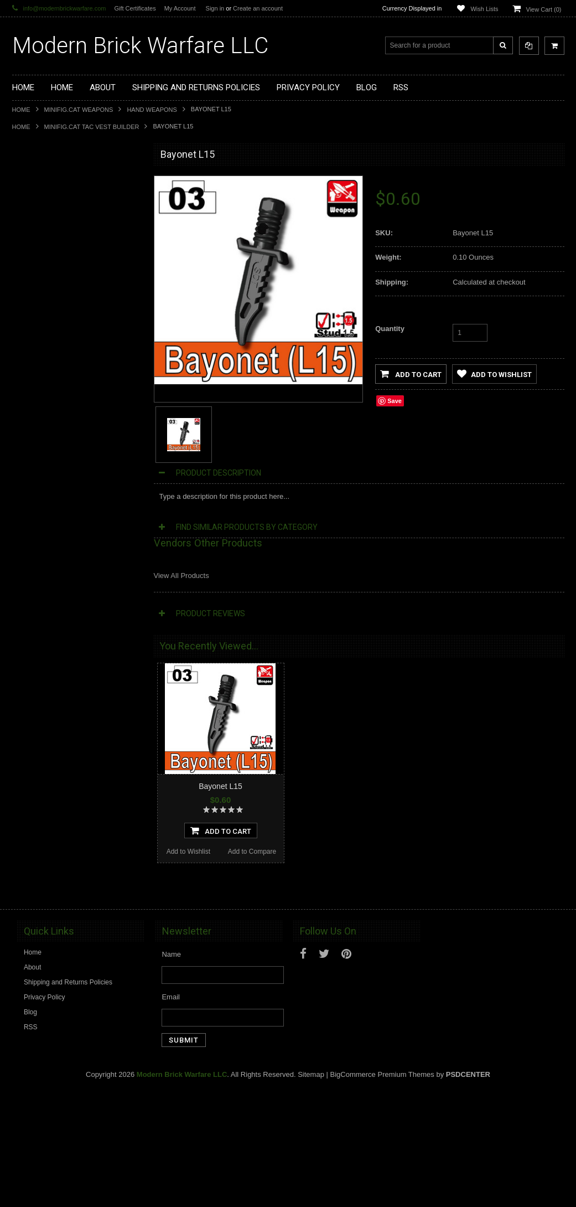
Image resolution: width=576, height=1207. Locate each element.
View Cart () (544, 9)
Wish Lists (484, 9)
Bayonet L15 (220, 786)
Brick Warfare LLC (140, 46)
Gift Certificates (134, 8)
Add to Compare (108, 751)
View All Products (181, 575)
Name (171, 1070)
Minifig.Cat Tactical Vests (55, 311)
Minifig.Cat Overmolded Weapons (68, 386)
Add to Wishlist (43, 751)
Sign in (215, 8)
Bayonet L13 (76, 665)
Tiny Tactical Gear (45, 461)
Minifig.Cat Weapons (78, 109)
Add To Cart (76, 729)
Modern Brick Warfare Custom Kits (70, 217)
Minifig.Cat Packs (44, 405)
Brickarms (33, 180)
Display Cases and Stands (58, 199)
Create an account (258, 8)
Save (394, 401)
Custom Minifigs (42, 273)
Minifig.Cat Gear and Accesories (66, 368)
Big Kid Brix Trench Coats (57, 424)
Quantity (389, 328)
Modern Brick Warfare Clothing (64, 499)
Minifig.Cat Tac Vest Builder (91, 126)
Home (21, 109)
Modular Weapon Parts (53, 236)
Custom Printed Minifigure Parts (65, 255)
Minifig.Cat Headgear (50, 349)
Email (171, 1113)
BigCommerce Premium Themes (382, 1191)
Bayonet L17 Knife (76, 884)
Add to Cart (411, 374)
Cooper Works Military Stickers (64, 442)
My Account (180, 8)
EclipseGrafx (37, 480)
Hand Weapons (152, 109)
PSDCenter (468, 1191)
